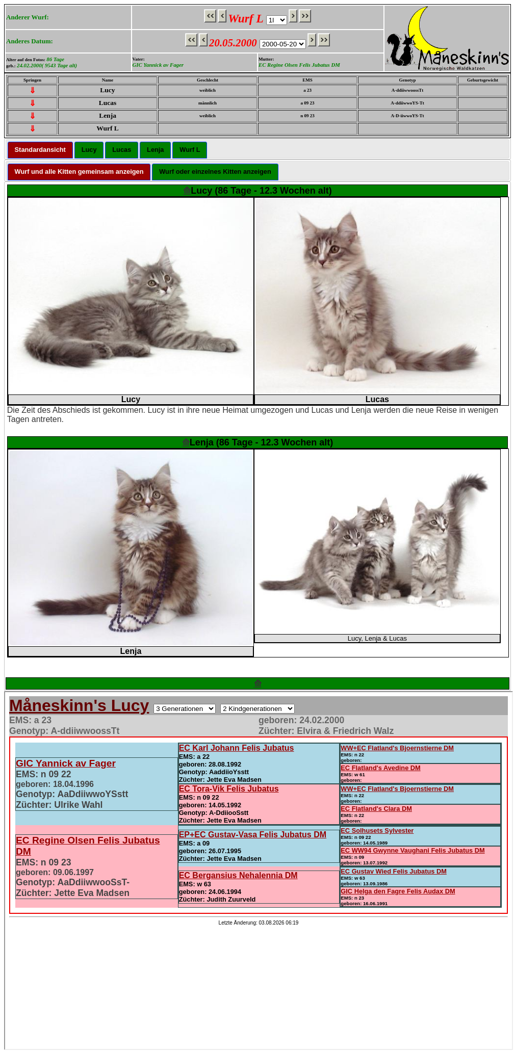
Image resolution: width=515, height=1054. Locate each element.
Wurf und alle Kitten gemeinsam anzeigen (79, 171)
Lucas (121, 149)
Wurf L (189, 149)
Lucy (89, 149)
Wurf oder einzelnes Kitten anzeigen (215, 171)
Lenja (155, 149)
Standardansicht (40, 149)
